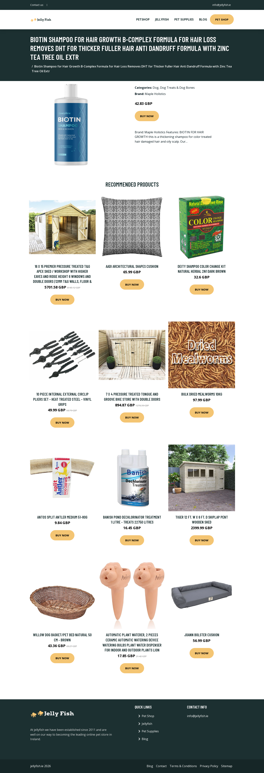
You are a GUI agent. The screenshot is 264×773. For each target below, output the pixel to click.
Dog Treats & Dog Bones (177, 88)
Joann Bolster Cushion (201, 634)
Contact (161, 766)
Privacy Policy (209, 766)
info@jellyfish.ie (221, 5)
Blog (203, 19)
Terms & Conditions (183, 766)
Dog (156, 88)
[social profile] (47, 4)
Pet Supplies (184, 19)
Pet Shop (221, 19)
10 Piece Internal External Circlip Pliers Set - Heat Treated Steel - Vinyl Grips (62, 399)
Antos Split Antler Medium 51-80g (62, 517)
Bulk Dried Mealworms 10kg (201, 394)
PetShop (143, 19)
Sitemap (226, 766)
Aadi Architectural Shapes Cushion (132, 266)
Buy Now (147, 116)
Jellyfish (162, 19)
